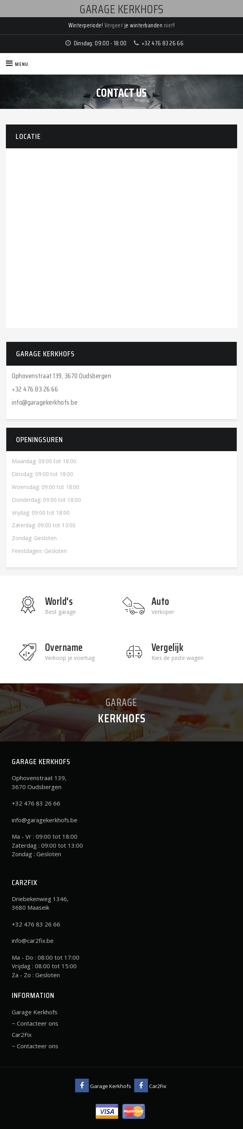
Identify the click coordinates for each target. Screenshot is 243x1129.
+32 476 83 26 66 (163, 43)
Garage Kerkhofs (35, 1012)
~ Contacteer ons (35, 1023)
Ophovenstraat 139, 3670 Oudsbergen (61, 375)
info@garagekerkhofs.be (44, 402)
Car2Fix (22, 1034)
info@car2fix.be (33, 940)
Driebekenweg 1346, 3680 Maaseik (40, 903)
